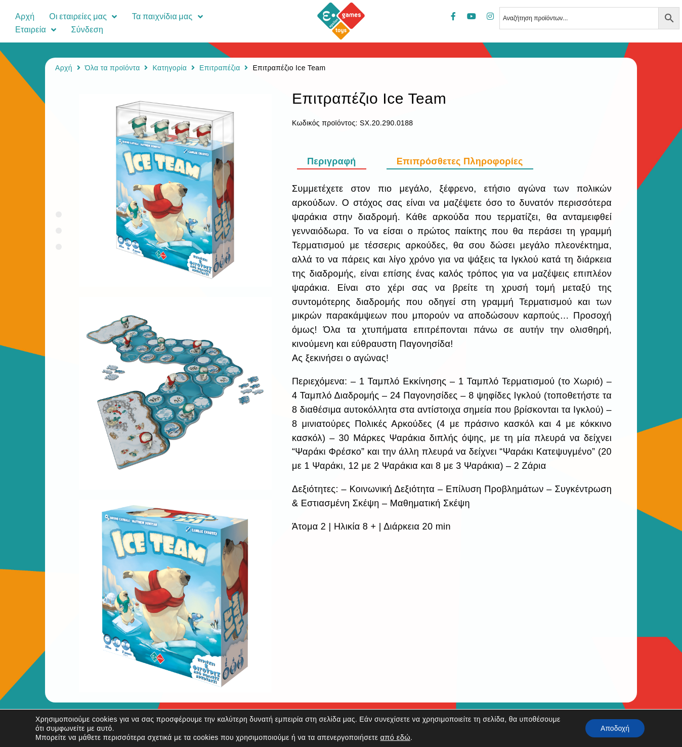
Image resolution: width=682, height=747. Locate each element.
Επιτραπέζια (219, 68)
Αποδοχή (615, 728)
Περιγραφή (331, 161)
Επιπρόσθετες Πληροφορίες (460, 161)
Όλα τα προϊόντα (112, 68)
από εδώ (395, 737)
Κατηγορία (169, 68)
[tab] (336, 161)
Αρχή (63, 68)
